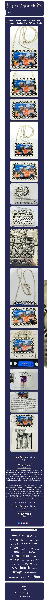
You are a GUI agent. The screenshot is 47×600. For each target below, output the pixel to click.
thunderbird (30, 572)
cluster (33, 557)
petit (23, 560)
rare (19, 564)
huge (22, 552)
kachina (37, 549)
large (13, 564)
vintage (14, 539)
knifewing (31, 552)
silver (14, 548)
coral (16, 551)
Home (24, 586)
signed (24, 548)
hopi (36, 536)
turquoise (20, 556)
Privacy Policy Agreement (24, 593)
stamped (31, 540)
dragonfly (14, 544)
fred (37, 540)
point (28, 560)
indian (15, 568)
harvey (23, 540)
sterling (34, 576)
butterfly (34, 568)
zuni (35, 543)
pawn (29, 535)
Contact (24, 589)
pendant (25, 543)
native (27, 563)
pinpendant (35, 560)
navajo (17, 572)
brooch (25, 567)
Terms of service (24, 596)
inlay (23, 577)
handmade (13, 577)
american (18, 535)
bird (31, 549)
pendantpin (15, 559)
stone (35, 564)
